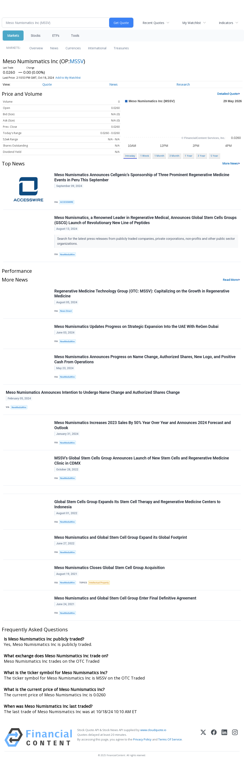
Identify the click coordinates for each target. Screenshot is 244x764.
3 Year (201, 155)
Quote (47, 84)
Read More (230, 280)
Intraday (130, 155)
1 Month (159, 155)
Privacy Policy (142, 739)
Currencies (73, 48)
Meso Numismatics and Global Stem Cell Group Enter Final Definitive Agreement (125, 598)
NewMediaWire (67, 254)
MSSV (77, 61)
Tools (75, 35)
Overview (36, 48)
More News (230, 163)
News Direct (66, 311)
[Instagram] (235, 737)
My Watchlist (191, 23)
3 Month (174, 155)
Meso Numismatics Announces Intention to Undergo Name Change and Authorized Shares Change (93, 392)
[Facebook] (213, 737)
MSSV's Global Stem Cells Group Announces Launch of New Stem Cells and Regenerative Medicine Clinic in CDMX (141, 460)
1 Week (144, 155)
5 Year (214, 155)
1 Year (188, 155)
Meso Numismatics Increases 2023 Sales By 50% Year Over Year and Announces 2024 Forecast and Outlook (142, 425)
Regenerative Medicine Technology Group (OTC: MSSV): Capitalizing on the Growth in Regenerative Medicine (141, 294)
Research (183, 84)
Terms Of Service (170, 739)
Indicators (226, 23)
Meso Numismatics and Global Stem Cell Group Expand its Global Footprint (120, 537)
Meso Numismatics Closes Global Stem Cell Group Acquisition (109, 567)
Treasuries (121, 48)
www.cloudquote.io (153, 730)
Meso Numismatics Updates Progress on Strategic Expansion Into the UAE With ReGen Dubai (136, 326)
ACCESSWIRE (66, 202)
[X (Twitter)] (203, 737)
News (54, 48)
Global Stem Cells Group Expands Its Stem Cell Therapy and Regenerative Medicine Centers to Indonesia (137, 504)
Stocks (35, 35)
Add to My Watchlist (68, 78)
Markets (13, 35)
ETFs (55, 35)
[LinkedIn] (224, 737)
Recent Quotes (153, 23)
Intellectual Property (99, 582)
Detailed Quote (227, 94)
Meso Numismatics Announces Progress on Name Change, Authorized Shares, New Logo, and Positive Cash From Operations (144, 359)
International (97, 48)
